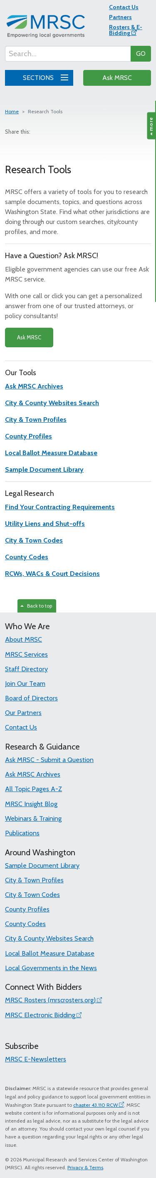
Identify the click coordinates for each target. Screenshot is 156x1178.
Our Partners (23, 713)
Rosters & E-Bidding (125, 30)
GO (141, 53)
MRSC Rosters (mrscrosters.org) (50, 1000)
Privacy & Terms (85, 1167)
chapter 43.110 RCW (95, 1105)
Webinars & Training (33, 818)
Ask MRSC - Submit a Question (49, 760)
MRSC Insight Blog (31, 804)
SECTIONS (44, 77)
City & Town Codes (32, 895)
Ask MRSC (117, 78)
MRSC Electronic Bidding (40, 1015)
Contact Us (124, 7)
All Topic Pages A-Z (33, 789)
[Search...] (68, 54)
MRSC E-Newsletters (35, 1059)
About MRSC (23, 639)
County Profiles (27, 909)
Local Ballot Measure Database (49, 953)
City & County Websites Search (49, 938)
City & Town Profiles (34, 880)
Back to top (36, 606)
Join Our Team (25, 683)
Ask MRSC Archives (32, 774)
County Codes (25, 924)
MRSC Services (26, 654)
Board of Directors (31, 698)
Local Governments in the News (51, 968)
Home (12, 111)
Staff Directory (26, 669)
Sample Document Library (42, 865)
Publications (22, 833)
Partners (120, 17)
